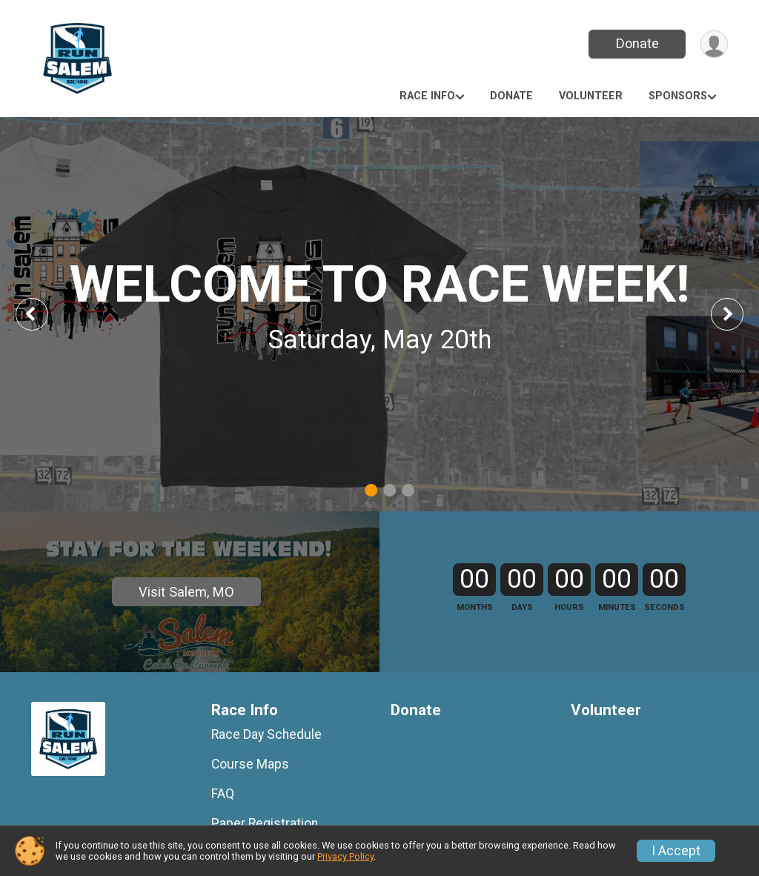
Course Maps (250, 764)
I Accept (676, 850)
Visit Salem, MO (186, 592)
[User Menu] (714, 44)
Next (738, 314)
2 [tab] (389, 490)
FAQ (222, 793)
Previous (42, 314)
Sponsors (678, 96)
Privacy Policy (345, 856)
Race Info (427, 96)
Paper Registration (264, 823)
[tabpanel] (379, 314)
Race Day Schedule (266, 734)
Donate (637, 43)
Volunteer (591, 96)
